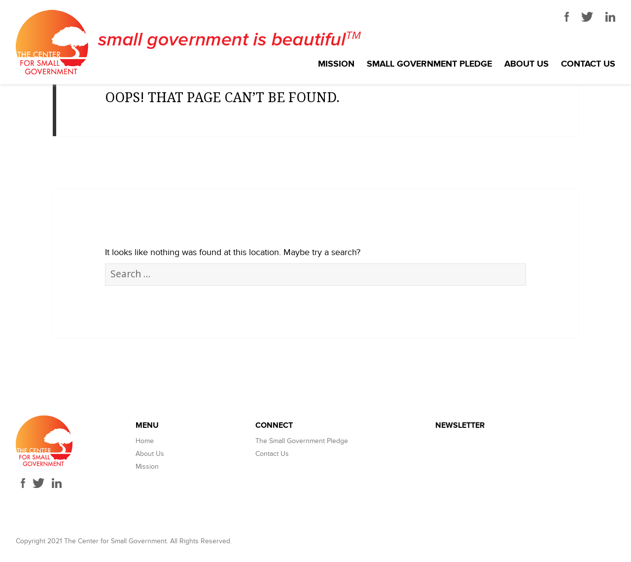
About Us (526, 64)
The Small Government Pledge (301, 441)
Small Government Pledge (429, 64)
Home (145, 441)
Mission (336, 64)
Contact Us (588, 64)
